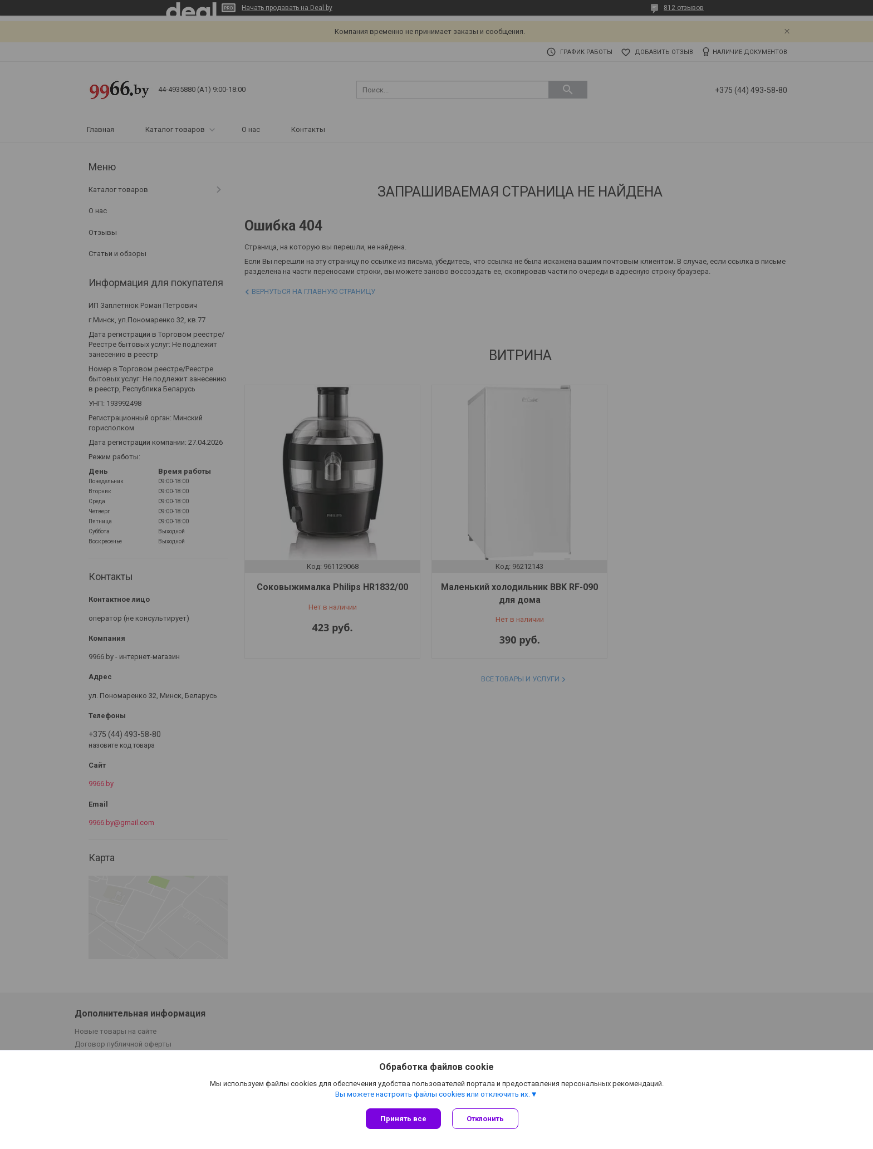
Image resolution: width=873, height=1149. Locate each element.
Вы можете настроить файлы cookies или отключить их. (432, 1094)
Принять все (403, 1118)
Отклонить (485, 1118)
